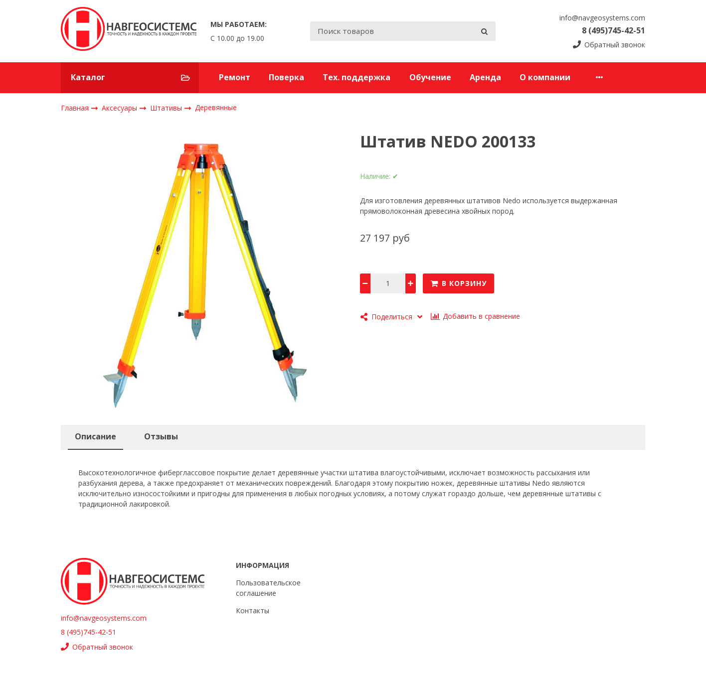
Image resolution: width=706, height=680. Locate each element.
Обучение (430, 77)
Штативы (167, 107)
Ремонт (234, 77)
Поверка (286, 77)
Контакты (609, 77)
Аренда (485, 77)
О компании (545, 77)
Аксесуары (120, 107)
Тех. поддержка (356, 77)
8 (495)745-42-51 (613, 30)
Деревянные (216, 107)
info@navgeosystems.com (602, 17)
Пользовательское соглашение (268, 588)
